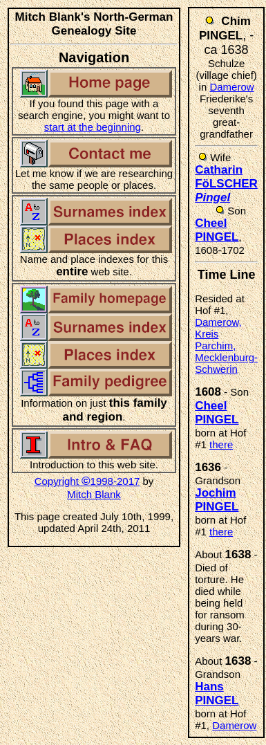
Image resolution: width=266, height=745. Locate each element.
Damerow (231, 87)
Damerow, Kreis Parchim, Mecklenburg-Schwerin (226, 345)
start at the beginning (92, 127)
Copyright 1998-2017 (87, 481)
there (221, 444)
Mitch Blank (94, 494)
